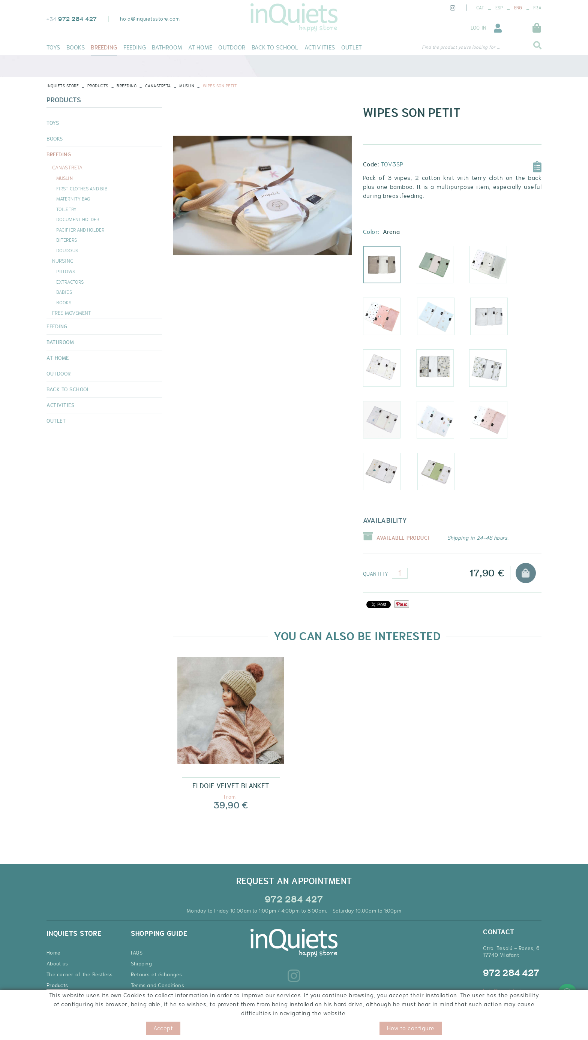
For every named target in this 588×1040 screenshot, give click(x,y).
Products (97, 85)
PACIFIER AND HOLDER (80, 230)
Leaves (387, 371)
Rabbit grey (494, 268)
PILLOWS (65, 271)
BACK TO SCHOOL (68, 389)
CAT (480, 7)
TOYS (52, 122)
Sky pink (494, 423)
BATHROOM (60, 342)
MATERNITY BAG (73, 199)
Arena (387, 268)
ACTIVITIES (60, 405)
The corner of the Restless (79, 974)
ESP (499, 7)
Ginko (440, 371)
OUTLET (56, 420)
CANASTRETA (158, 85)
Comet (494, 319)
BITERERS (66, 240)
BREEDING (126, 85)
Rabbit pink (387, 319)
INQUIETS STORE (62, 85)
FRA (537, 7)
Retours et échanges (156, 974)
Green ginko (493, 371)
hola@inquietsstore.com (150, 18)
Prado (440, 423)
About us (57, 963)
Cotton (441, 319)
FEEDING (57, 326)
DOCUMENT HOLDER (77, 219)
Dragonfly (387, 423)
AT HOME (57, 357)
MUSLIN (186, 85)
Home (53, 952)
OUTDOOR (58, 373)
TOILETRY (66, 209)
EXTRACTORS (70, 282)
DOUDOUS (67, 250)
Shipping (141, 963)
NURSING (63, 260)
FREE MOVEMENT (71, 312)
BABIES (64, 292)
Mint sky (440, 268)
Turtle (441, 474)
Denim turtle (387, 474)
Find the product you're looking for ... (461, 47)
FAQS (136, 952)
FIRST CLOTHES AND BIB (82, 188)
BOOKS (54, 138)
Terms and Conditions (157, 985)
